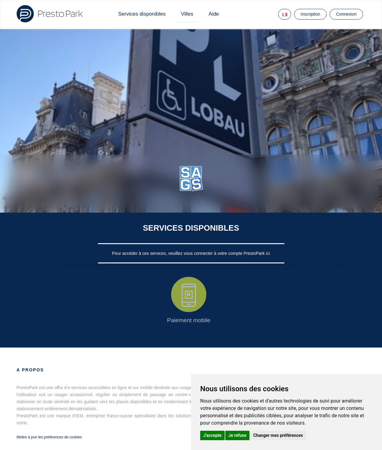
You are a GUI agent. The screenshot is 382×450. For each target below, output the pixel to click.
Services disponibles (142, 14)
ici (268, 253)
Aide (213, 14)
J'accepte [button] (212, 435)
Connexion (346, 14)
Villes (187, 14)
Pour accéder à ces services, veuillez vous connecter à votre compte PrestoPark (189, 253)
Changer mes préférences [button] (278, 435)
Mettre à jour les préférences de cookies (49, 437)
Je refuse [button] (237, 435)
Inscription (310, 14)
